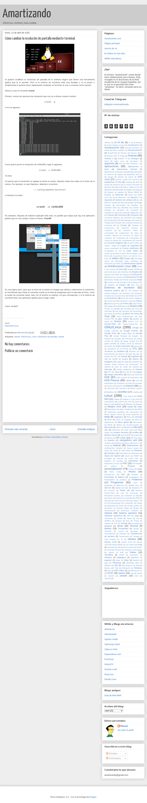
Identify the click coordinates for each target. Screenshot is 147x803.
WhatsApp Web (132, 563)
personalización (113, 468)
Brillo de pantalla (110, 203)
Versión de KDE (115, 552)
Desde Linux (110, 679)
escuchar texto (119, 296)
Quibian (118, 488)
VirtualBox (108, 555)
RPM (137, 498)
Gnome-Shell (110, 324)
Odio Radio (125, 450)
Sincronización (110, 511)
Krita (130, 383)
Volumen (108, 557)
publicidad (108, 485)
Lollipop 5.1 (127, 399)
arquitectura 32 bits (112, 182)
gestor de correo (132, 314)
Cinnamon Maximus (112, 218)
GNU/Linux (26, 337)
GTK (135, 348)
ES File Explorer (132, 291)
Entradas (111, 753)
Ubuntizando (110, 634)
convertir (139, 240)
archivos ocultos (121, 179)
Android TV (122, 159)
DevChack (108, 263)
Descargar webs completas (126, 261)
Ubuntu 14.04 (110, 542)
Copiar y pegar (110, 246)
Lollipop (117, 399)
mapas (130, 407)
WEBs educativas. (113, 58)
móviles (135, 432)
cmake (136, 220)
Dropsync (108, 274)
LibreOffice (122, 392)
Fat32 (117, 301)
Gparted (107, 339)
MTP (129, 435)
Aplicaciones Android (127, 169)
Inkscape (108, 369)
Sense (121, 506)
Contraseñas (134, 238)
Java (117, 372)
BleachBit (119, 190)
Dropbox (135, 272)
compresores (109, 228)
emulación (124, 282)
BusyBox (134, 205)
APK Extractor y (132, 164)
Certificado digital (128, 213)
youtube (123, 575)
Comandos (118, 223)
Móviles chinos (110, 435)
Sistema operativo (128, 513)
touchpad (134, 531)
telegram (108, 526)
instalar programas (124, 369)
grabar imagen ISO (131, 341)
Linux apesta (128, 396)
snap (137, 516)
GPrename (129, 339)
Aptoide (121, 177)
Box (137, 200)
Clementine (128, 218)
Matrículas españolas (116, 412)
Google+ (135, 336)
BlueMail (107, 195)
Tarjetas (107, 523)
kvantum (130, 386)
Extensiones (112, 298)
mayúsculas (134, 412)
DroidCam (124, 272)
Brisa (123, 203)
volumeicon (134, 555)
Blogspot (139, 190)
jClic (124, 372)
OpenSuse (135, 453)
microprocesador (132, 425)
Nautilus (111, 440)
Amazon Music (136, 153)
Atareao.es (109, 629)
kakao (129, 375)
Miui (136, 427)
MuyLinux (109, 674)
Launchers (123, 388)
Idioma (135, 359)
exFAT (139, 296)
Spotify (120, 518)
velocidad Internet (114, 550)
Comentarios (113, 758)
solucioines (108, 518)
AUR (137, 182)
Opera (107, 456)
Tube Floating (110, 539)
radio (126, 488)
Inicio (52, 429)
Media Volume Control (113, 414)
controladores (127, 240)
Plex (123, 474)
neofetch (107, 443)
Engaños (111, 285)
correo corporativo (111, 248)
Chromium (122, 215)
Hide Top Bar (134, 354)
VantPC (139, 547)
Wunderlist (132, 571)
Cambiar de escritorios (114, 210)
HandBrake (108, 351)
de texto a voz (126, 256)
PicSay (131, 469)
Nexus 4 (136, 443)
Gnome (117, 321)
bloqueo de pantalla (115, 192)
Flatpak (110, 306)
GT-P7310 (124, 349)
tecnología (135, 523)
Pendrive (131, 466)
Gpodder (117, 339)
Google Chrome (131, 331)
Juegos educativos (115, 375)
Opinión (117, 456)
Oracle (127, 456)
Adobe (106, 150)
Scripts (139, 503)
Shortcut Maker (123, 508)
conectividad (109, 233)
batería (117, 187)
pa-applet (108, 458)
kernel (128, 381)
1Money (107, 142)
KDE (107, 377)
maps (139, 407)
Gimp (106, 316)
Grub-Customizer (123, 346)
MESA (110, 425)
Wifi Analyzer (127, 565)
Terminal (134, 526)
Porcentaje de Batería (114, 477)
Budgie (130, 203)
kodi (137, 380)
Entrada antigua (86, 429)
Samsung (118, 501)
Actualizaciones (111, 147)
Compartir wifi (110, 225)
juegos (139, 372)
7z (129, 142)
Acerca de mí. (111, 48)
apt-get (110, 177)
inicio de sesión (121, 367)
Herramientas (109, 354)
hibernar (122, 354)
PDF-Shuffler (137, 463)
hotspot (107, 356)
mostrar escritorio (121, 432)
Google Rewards (120, 336)
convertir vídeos (133, 243)
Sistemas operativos (113, 516)
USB (119, 547)
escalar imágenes (111, 293)
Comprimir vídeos (130, 230)
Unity (140, 545)
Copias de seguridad (129, 246)
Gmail (106, 321)
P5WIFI (136, 456)
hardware (121, 351)
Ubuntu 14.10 (126, 542)
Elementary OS (132, 277)
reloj (122, 493)
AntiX (106, 161)
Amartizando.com (112, 38)
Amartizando (26, 14)
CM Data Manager (124, 220)
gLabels (136, 319)
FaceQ (109, 301)
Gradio (109, 346)
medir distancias (132, 414)
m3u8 (137, 402)
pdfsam (114, 466)
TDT (115, 523)
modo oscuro (129, 430)
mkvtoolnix (116, 430)
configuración (124, 233)
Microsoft (108, 427)
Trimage (136, 536)
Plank (139, 469)
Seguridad (111, 506)
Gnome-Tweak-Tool (130, 324)
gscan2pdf (138, 346)
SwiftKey (107, 521)
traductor (122, 534)
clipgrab (139, 218)
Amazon (124, 153)
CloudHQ (110, 220)
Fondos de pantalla (112, 309)
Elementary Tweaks (111, 280)
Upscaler (110, 547)
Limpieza (136, 392)
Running (107, 501)
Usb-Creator (128, 547)
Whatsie (107, 565)
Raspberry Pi (137, 488)
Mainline (129, 404)
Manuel (124, 726)
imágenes (108, 362)
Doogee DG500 (133, 269)
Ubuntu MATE (117, 545)
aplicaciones (111, 166)
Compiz (123, 225)
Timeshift (107, 531)
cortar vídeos (132, 251)
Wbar (126, 560)
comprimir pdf (110, 230)
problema (123, 480)
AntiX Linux (119, 161)
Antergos (135, 159)
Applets (120, 174)
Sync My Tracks (132, 521)
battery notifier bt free (131, 187)
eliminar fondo (128, 280)
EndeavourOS (136, 282)
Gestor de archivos (114, 314)
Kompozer (121, 383)
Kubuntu (119, 386)
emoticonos (112, 282)
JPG (131, 372)
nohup (106, 445)
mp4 (122, 435)
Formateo (127, 309)
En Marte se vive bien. (115, 53)
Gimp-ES (108, 664)
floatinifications (121, 306)
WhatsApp (117, 563)
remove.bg (134, 493)
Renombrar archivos (112, 496)
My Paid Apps (136, 438)
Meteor (119, 425)
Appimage (130, 172)
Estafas (131, 296)
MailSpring (119, 404)
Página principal (112, 43)
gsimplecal (112, 349)
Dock (121, 269)
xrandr (61, 337)
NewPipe (117, 443)
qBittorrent (120, 485)
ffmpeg (110, 303)
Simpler (136, 508)
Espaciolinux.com (112, 654)
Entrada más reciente (16, 429)
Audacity (128, 182)
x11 (140, 571)
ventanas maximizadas (133, 550)
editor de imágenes (122, 274)
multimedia (138, 435)
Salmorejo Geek (112, 644)
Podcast (135, 474)
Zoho (136, 576)
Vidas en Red (110, 649)
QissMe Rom (133, 485)
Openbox (111, 453)
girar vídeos (123, 319)
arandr (17, 337)
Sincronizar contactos (129, 511)
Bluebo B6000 (133, 192)
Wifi (116, 565)
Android (132, 155)
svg (137, 518)
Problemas (137, 479)
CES (140, 213)
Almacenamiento (135, 150)
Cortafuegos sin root (113, 251)
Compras (135, 225)
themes (107, 528)
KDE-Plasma (111, 380)
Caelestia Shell (110, 208)
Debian (115, 258)
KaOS (137, 375)
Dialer (118, 263)
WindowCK (126, 568)
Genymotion (137, 311)
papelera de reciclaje (113, 461)
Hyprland (135, 356)
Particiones (133, 461)
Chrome (110, 215)
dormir (106, 272)
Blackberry (108, 190)
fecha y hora (128, 301)
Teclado (124, 523)
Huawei (124, 356)
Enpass (122, 285)
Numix (106, 450)
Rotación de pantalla (124, 498)
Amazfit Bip (112, 153)
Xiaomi (121, 573)
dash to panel (120, 253)
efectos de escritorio (115, 277)
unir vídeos (130, 545)
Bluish (131, 195)
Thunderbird (123, 529)
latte (140, 386)
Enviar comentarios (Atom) (56, 437)
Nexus (127, 443)
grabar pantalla (110, 344)
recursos (111, 490)
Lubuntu (121, 402)
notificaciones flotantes (113, 448)
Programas (117, 482)
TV (122, 539)
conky (136, 233)
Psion (135, 483)
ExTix (123, 298)
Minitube (127, 427)
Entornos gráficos (112, 291)
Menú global (123, 422)
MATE (140, 409)
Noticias (117, 445)
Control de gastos (111, 240)
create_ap (108, 253)
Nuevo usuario (133, 448)
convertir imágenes (115, 243)
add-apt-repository (132, 148)
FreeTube (108, 311)
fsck (116, 311)
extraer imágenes (135, 298)
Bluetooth (119, 195)
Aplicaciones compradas (113, 172)
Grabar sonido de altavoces (131, 344)
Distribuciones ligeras (133, 263)
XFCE (110, 573)
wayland (107, 560)
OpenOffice (123, 453)
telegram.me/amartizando (116, 104)
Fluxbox (134, 306)
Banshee (107, 187)
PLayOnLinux (109, 474)
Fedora (139, 301)
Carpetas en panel (111, 213)
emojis (139, 280)
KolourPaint (108, 383)
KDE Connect (121, 377)
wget (106, 563)
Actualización (133, 145)
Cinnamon (134, 215)
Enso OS (135, 285)
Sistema (108, 513)
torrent (120, 531)
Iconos (125, 359)
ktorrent (110, 386)
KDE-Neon (135, 377)
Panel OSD (133, 458)
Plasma (132, 471)
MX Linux (121, 437)
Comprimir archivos (129, 228)
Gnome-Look (110, 669)
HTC (115, 356)
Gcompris (125, 311)
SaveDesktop (116, 503)
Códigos (107, 223)
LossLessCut (109, 402)
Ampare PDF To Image (116, 156)
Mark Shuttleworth (127, 409)
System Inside (111, 639)
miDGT (118, 427)
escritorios (126, 293)
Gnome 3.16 (133, 321)
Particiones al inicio (111, 463)
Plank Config (115, 472)
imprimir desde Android (114, 364)
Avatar (106, 185)
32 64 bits (119, 142)
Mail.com (107, 404)
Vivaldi (121, 555)
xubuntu (111, 576)
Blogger (129, 190)
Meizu (129, 417)
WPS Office (119, 571)
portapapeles (134, 477)
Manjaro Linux (114, 406)
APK (120, 164)
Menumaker (137, 422)
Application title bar (134, 174)
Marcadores (112, 409)
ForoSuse (109, 659)
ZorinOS (107, 578)
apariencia (109, 163)
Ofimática (138, 450)
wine (109, 571)
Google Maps (126, 333)
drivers (115, 272)
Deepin (127, 258)
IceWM (115, 359)
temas (120, 526)
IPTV (109, 372)
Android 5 (108, 159)
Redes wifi (125, 490)
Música (110, 438)
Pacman (120, 458)
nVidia (115, 450)
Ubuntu (132, 539)
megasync (118, 417)
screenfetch (128, 503)
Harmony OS (134, 351)
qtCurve (107, 488)
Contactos (108, 238)
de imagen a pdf (135, 253)
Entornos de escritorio (119, 287)
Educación (137, 274)
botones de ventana (124, 200)
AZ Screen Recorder (131, 185)
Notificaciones (133, 445)
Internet (139, 369)
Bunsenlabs (121, 205)
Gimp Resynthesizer (125, 316)
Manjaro (139, 404)
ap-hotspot (134, 161)
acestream (138, 142)
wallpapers (121, 557)
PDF (125, 463)
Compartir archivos (132, 223)
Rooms (110, 498)
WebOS (136, 560)
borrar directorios (119, 197)
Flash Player (137, 303)
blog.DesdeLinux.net (12, 326)
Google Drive (110, 333)
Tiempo (136, 529)
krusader (139, 383)
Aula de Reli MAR (112, 695)
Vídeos (133, 552)
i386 (106, 359)
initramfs (135, 367)
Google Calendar (111, 331)
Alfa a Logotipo (118, 150)
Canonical (134, 210)
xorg (132, 573)
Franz (137, 309)
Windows (138, 568)
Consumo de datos (131, 235)
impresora (135, 362)
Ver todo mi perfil (126, 730)
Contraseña (120, 238)
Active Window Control (115, 145)
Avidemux (116, 185)
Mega (107, 417)
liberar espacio (136, 388)
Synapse (118, 521)
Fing (117, 303)
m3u (129, 402)
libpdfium (110, 392)
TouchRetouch (109, 534)
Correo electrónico (131, 248)
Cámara (136, 208)
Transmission (124, 536)
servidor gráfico (133, 506)
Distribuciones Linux (119, 266)
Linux (34, 337)
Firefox (126, 303)
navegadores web (128, 440)
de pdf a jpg (112, 256)
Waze (118, 560)
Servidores (108, 508)
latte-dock (111, 388)
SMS (128, 516)
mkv (106, 430)
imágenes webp (122, 362)
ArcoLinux (135, 179)
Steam (129, 518)
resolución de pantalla (47, 337)
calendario (125, 208)
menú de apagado (123, 420)
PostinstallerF (109, 480)
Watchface (135, 557)
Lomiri (137, 399)
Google (135, 328)
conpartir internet (111, 235)
